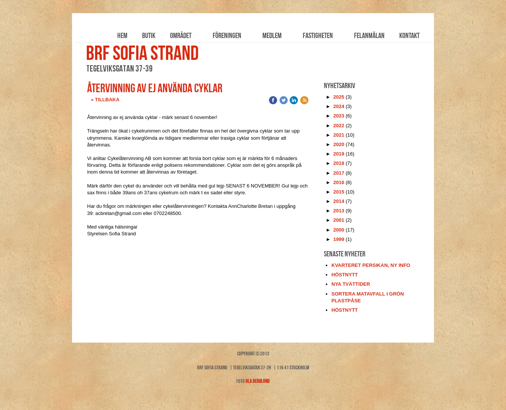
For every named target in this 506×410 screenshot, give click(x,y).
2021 (338, 135)
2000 (338, 230)
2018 (338, 163)
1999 (338, 239)
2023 (338, 116)
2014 (338, 201)
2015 (338, 192)
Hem (122, 35)
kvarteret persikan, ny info (370, 265)
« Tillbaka (105, 99)
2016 (338, 182)
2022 (338, 125)
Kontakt (409, 35)
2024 (338, 106)
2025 (338, 97)
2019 (338, 154)
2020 (338, 144)
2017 (338, 173)
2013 (338, 210)
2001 (338, 220)
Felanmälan (369, 35)
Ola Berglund (257, 381)
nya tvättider (350, 284)
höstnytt (344, 274)
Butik (148, 35)
